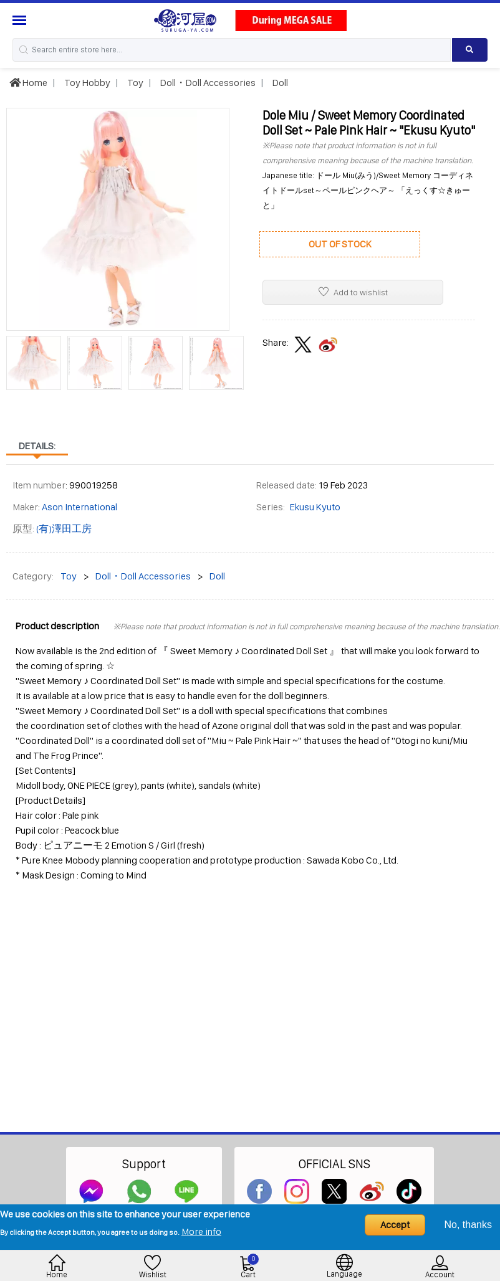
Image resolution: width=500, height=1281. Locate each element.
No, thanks (468, 1224)
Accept (395, 1225)
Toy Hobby (86, 82)
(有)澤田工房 (64, 529)
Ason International (79, 507)
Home (28, 82)
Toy (134, 82)
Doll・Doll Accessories (207, 82)
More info (201, 1231)
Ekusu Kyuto (315, 507)
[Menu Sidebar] (20, 20)
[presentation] (15, 358)
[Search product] (470, 50)
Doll (279, 82)
